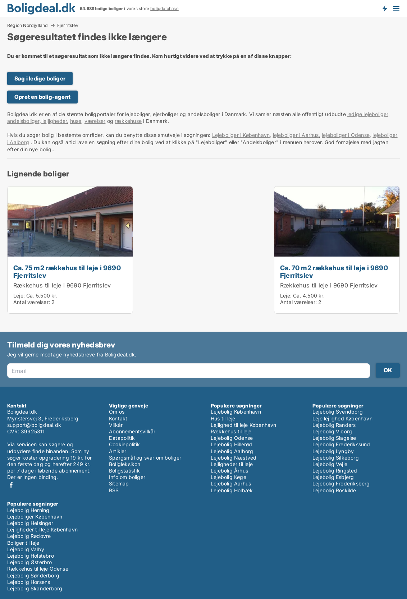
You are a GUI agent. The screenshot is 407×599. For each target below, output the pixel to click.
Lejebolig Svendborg (337, 412)
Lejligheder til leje (232, 464)
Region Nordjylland (27, 25)
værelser (95, 121)
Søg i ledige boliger (39, 78)
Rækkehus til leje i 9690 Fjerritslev (62, 285)
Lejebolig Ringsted (334, 470)
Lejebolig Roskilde (334, 490)
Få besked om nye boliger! (384, 8)
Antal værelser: (31, 302)
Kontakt (118, 418)
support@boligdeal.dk (34, 425)
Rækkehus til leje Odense (37, 569)
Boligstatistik (124, 470)
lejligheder (54, 121)
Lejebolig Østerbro (29, 562)
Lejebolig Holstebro (30, 556)
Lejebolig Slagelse (334, 438)
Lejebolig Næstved (233, 458)
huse (76, 121)
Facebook (11, 484)
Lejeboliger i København (241, 135)
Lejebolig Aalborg (232, 451)
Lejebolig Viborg (332, 431)
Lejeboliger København (34, 516)
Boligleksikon (125, 464)
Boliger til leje (23, 543)
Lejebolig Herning (28, 510)
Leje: (19, 295)
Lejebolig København (236, 412)
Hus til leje (223, 418)
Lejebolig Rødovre (29, 536)
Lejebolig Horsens (28, 582)
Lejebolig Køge (228, 477)
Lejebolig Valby (25, 549)
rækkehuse (128, 121)
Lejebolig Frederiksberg (341, 483)
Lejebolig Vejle (329, 464)
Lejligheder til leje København (42, 529)
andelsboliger (23, 121)
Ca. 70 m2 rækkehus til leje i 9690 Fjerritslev (334, 271)
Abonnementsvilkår (132, 431)
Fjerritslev (67, 25)
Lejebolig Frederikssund (341, 444)
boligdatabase (164, 8)
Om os (116, 412)
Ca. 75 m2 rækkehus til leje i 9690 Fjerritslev (67, 271)
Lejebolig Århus (229, 470)
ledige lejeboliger (367, 114)
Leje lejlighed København (342, 418)
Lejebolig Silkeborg (335, 458)
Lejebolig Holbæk (232, 490)
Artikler (118, 451)
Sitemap (119, 483)
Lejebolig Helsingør (30, 523)
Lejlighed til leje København (243, 425)
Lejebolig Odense (232, 438)
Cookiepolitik (124, 444)
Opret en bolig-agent (42, 96)
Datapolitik (122, 438)
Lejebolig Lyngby (333, 451)
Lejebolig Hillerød (231, 444)
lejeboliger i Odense (346, 135)
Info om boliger (127, 477)
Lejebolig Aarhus (231, 483)
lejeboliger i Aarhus (296, 135)
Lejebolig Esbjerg (333, 477)
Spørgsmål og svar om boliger (145, 458)
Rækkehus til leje (231, 431)
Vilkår (116, 425)
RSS (114, 490)
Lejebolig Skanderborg (34, 588)
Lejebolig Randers (334, 425)
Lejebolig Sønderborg (33, 575)
